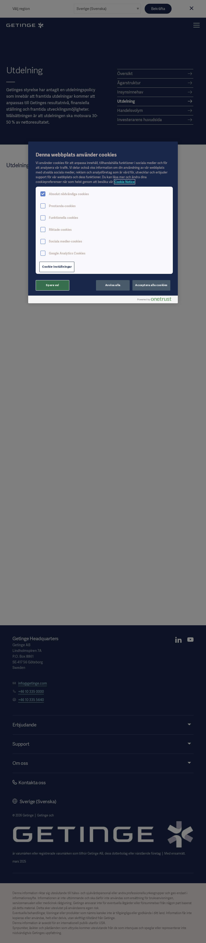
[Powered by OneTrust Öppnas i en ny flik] (156, 300)
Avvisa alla (112, 285)
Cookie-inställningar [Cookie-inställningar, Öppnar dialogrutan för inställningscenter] (57, 266)
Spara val (52, 285)
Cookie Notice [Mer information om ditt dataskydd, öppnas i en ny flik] (124, 182)
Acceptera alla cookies (151, 285)
